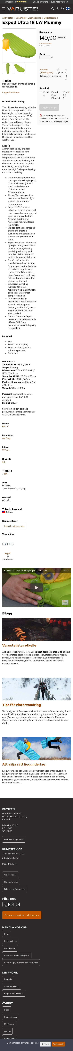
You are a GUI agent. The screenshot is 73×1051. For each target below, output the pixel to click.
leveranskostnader (45, 43)
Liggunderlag (35, 17)
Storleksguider (10, 1017)
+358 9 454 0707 (15, 853)
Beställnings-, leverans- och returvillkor (21, 962)
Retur (6, 934)
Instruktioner (9, 948)
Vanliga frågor (10, 874)
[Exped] (7, 551)
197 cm (5, 450)
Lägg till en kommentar (14, 526)
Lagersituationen (10, 92)
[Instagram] (10, 905)
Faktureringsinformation (14, 889)
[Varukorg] (62, 9)
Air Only (6, 438)
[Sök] (52, 9)
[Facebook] (4, 905)
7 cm (4, 473)
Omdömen (16, 1)
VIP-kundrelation (11, 986)
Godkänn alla (58, 1044)
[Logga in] (57, 8)
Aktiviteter (8, 17)
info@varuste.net (10, 857)
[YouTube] (17, 905)
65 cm (5, 426)
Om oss (7, 1031)
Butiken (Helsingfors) (46, 71)
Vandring (21, 17)
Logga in (8, 979)
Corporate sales (11, 882)
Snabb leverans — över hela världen (50, 1)
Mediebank (9, 1024)
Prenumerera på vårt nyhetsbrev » (21, 915)
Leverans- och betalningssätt (16, 955)
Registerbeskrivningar (13, 993)
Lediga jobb (9, 1038)
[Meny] (3, 8)
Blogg (6, 1009)
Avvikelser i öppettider (13, 839)
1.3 (3, 461)
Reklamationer (10, 941)
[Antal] (44, 57)
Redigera (45, 1044)
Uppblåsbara (51, 17)
